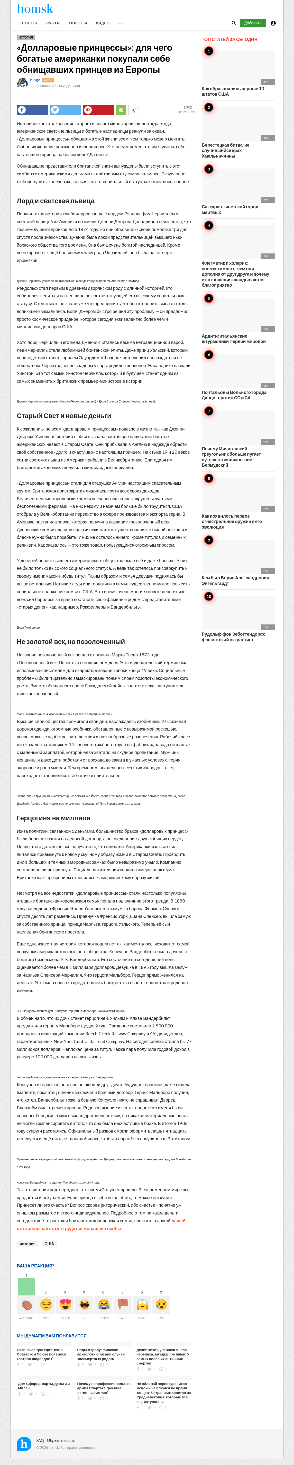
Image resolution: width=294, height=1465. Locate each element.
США (49, 1249)
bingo (35, 85)
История (26, 43)
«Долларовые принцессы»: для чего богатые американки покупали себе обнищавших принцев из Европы (94, 64)
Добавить (252, 29)
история (28, 1249)
